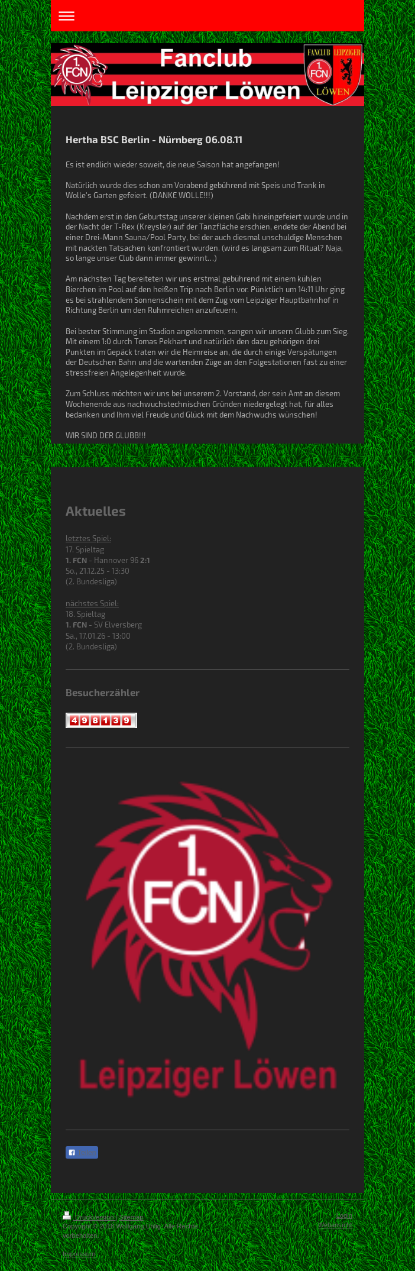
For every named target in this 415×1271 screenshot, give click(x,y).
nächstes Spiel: (92, 603)
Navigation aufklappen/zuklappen (207, 15)
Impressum (79, 1253)
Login (344, 1215)
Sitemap (131, 1217)
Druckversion (89, 1217)
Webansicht (335, 1224)
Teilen (82, 1153)
